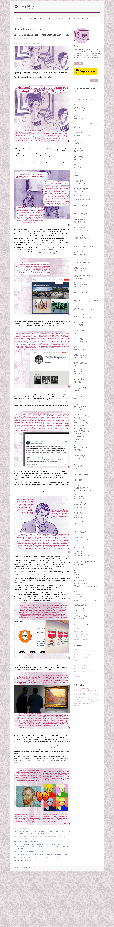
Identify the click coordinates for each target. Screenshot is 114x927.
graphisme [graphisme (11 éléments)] (88, 751)
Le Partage (41, 302)
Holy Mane (27, 6)
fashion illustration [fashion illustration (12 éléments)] (96, 749)
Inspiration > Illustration (80, 723)
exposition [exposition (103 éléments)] (83, 749)
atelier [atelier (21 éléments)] (75, 745)
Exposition (76, 718)
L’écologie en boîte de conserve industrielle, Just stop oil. (41, 90)
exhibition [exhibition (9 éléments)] (75, 749)
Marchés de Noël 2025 (80, 686)
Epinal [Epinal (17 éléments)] (98, 747)
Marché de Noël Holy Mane (81, 695)
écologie (67, 97)
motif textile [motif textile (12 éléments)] (85, 755)
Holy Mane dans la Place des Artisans (84, 692)
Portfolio (49, 73)
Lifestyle (76, 729)
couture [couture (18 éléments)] (76, 747)
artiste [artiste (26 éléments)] (91, 744)
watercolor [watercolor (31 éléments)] (77, 761)
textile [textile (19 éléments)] (78, 759)
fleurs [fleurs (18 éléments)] (82, 751)
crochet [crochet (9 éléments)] (84, 747)
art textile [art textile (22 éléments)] (96, 744)
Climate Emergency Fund (48, 97)
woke (29, 99)
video (75, 735)
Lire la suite (78, 119)
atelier (75, 707)
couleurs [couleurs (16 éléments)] (93, 745)
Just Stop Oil (16, 99)
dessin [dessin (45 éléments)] (90, 747)
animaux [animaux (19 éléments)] (76, 744)
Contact (25, 73)
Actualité (28, 93)
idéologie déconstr (41, 626)
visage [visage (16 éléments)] (86, 759)
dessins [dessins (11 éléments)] (95, 747)
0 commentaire (36, 99)
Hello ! (76, 101)
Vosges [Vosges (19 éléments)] (91, 759)
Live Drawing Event (91, 73)
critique (33, 93)
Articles (42, 73)
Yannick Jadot (24, 537)
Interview (17, 77)
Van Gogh (25, 99)
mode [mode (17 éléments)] (80, 755)
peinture (21, 99)
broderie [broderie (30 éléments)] (88, 745)
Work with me (34, 73)
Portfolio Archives (59, 73)
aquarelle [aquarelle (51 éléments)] (82, 744)
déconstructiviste (61, 97)
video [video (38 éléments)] (83, 759)
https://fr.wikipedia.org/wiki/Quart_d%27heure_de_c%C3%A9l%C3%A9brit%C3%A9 (37, 913)
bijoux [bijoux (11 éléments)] (78, 745)
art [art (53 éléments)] (87, 744)
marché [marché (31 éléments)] (76, 755)
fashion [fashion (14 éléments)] (90, 749)
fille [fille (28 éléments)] (79, 751)
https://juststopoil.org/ (21, 883)
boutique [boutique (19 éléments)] (82, 745)
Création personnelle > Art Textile (83, 710)
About (19, 73)
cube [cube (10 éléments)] (87, 747)
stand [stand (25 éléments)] (92, 757)
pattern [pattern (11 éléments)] (93, 755)
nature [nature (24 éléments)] (90, 755)
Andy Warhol (29, 97)
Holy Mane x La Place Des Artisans (83, 689)
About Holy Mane (42, 922)
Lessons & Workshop (78, 73)
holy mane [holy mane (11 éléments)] (92, 751)
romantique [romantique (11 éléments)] (87, 757)
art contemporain (35, 97)
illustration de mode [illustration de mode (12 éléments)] (88, 753)
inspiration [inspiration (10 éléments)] (95, 753)
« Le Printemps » (37, 304)
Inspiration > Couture (79, 721)
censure (41, 97)
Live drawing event (79, 684)
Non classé (77, 732)
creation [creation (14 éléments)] (80, 747)
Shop (68, 73)
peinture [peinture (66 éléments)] (81, 757)
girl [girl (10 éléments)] (84, 751)
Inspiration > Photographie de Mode (83, 726)
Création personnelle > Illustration (83, 712)
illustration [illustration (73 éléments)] (78, 753)
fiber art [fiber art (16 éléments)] (76, 751)
